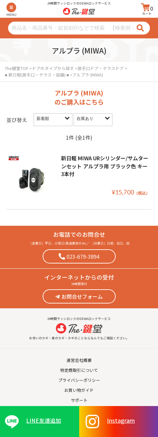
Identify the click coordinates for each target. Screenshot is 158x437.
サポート (79, 400)
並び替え (16, 120)
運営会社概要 (79, 360)
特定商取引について (79, 370)
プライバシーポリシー (79, 380)
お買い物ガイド (79, 390)
